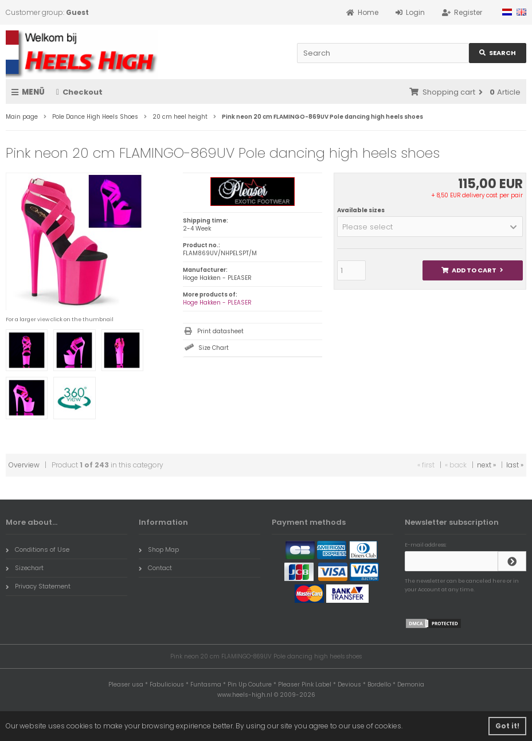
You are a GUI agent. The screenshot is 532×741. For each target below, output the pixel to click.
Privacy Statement (38, 586)
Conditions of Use (37, 549)
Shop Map (159, 549)
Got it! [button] (507, 726)
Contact (155, 567)
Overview (24, 465)
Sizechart (25, 567)
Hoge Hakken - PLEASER (217, 302)
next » (486, 465)
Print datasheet (220, 331)
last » (514, 465)
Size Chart (213, 348)
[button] (430, 226)
